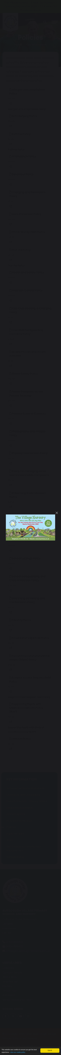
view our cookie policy (17, 1052)
